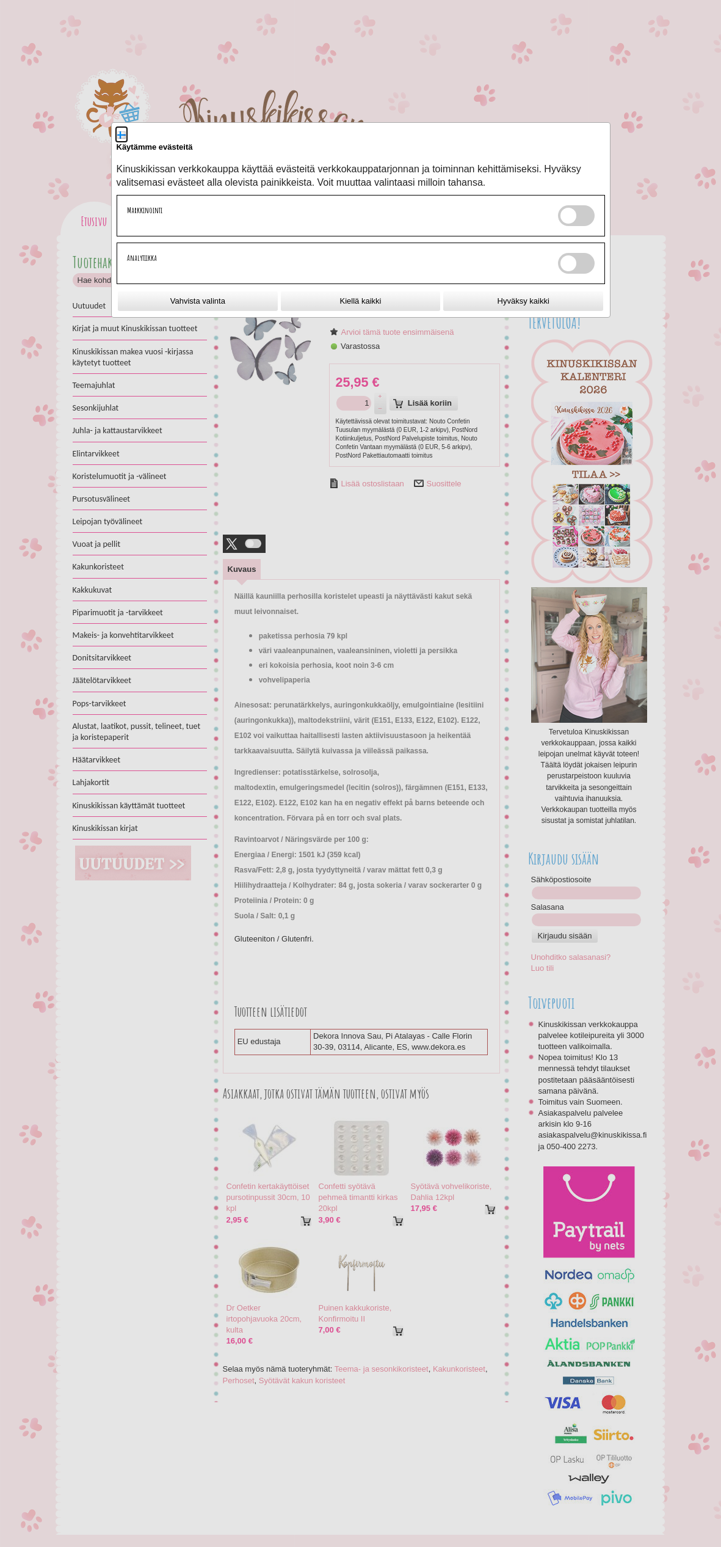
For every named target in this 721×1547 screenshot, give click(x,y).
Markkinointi (144, 210)
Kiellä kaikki (361, 300)
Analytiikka (142, 258)
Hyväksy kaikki (523, 300)
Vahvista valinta (197, 300)
